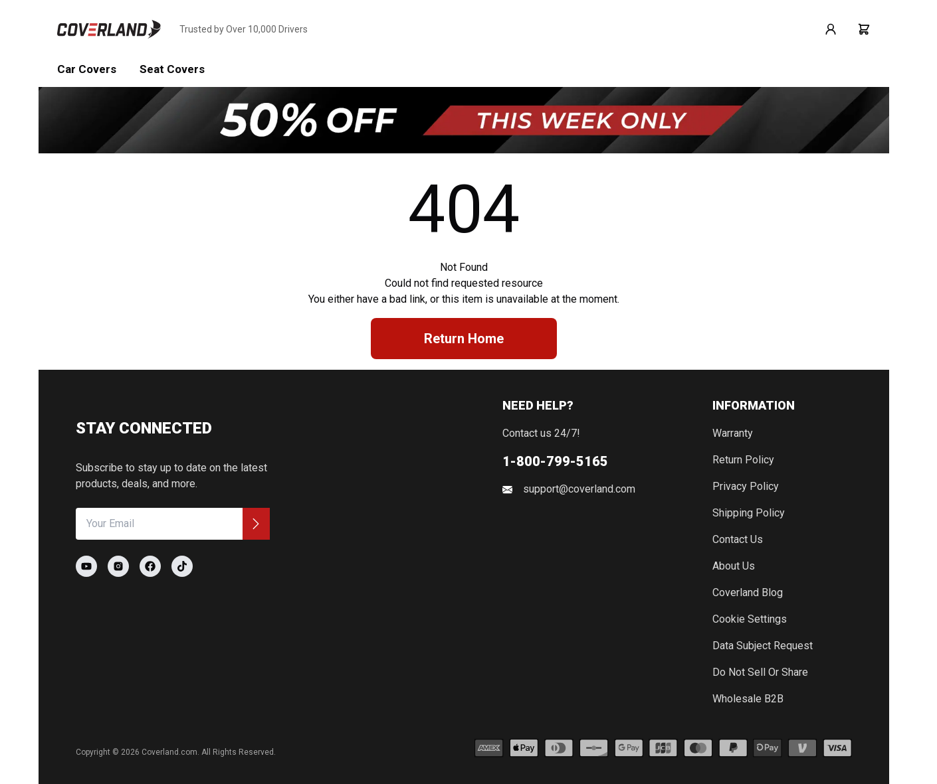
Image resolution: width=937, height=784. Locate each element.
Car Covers (86, 69)
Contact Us (737, 539)
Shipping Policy (748, 513)
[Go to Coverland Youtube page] (86, 566)
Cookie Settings (749, 619)
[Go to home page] (109, 29)
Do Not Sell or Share (760, 672)
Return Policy (743, 459)
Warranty (732, 433)
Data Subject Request (762, 645)
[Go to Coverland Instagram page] (118, 566)
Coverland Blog (747, 592)
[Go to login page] (830, 29)
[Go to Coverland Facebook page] (150, 566)
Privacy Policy (745, 486)
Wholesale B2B (747, 698)
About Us (733, 566)
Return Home (464, 339)
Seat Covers (172, 69)
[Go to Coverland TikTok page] (182, 566)
